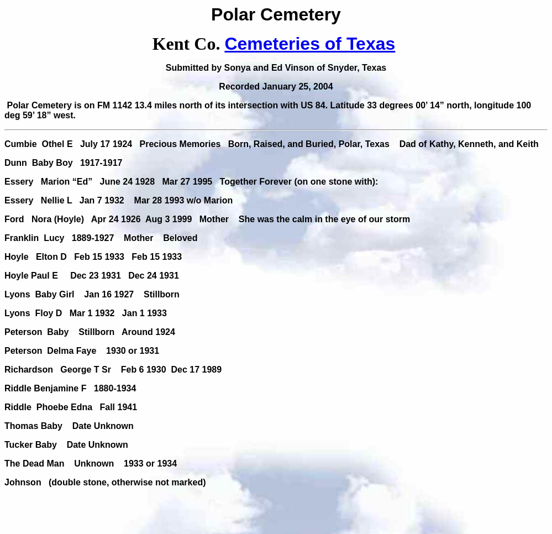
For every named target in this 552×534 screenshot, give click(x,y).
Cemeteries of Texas (309, 44)
